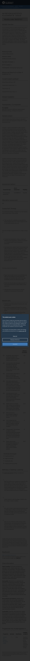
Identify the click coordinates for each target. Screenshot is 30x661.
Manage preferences (15, 339)
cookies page (22, 331)
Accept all (15, 344)
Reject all (15, 336)
